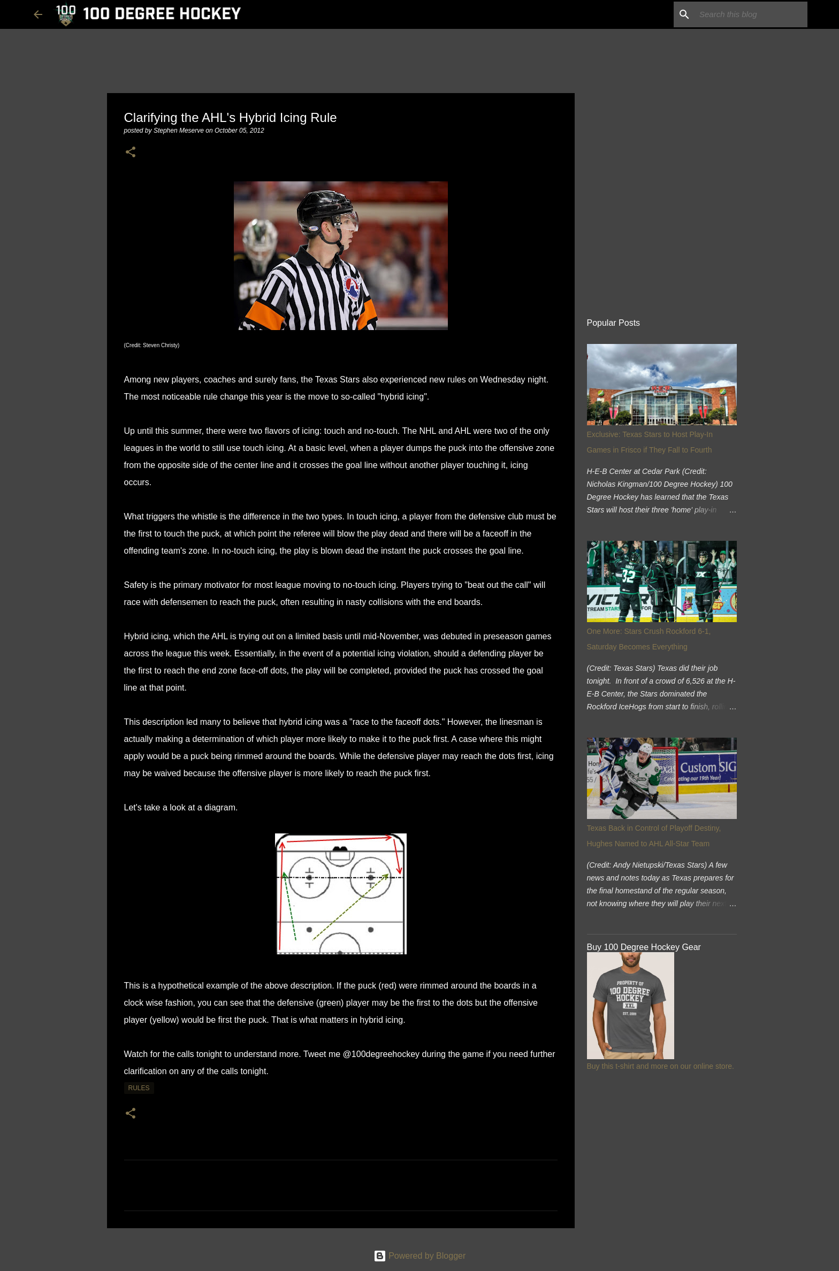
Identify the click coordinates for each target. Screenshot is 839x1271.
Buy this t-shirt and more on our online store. (660, 1066)
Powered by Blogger (419, 1255)
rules (139, 1088)
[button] (130, 153)
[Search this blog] (751, 14)
